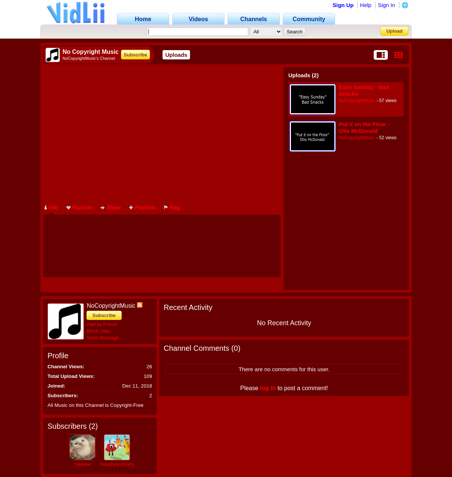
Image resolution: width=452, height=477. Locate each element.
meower (82, 464)
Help (365, 5)
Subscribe (135, 55)
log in (268, 388)
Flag (172, 207)
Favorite (79, 207)
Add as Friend (102, 324)
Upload (394, 31)
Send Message (103, 337)
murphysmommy (117, 464)
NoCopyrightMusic (357, 100)
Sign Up (343, 5)
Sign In (386, 5)
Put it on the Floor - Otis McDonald (364, 127)
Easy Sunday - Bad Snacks (364, 90)
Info (51, 207)
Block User (98, 331)
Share (111, 207)
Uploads (176, 55)
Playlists (142, 207)
